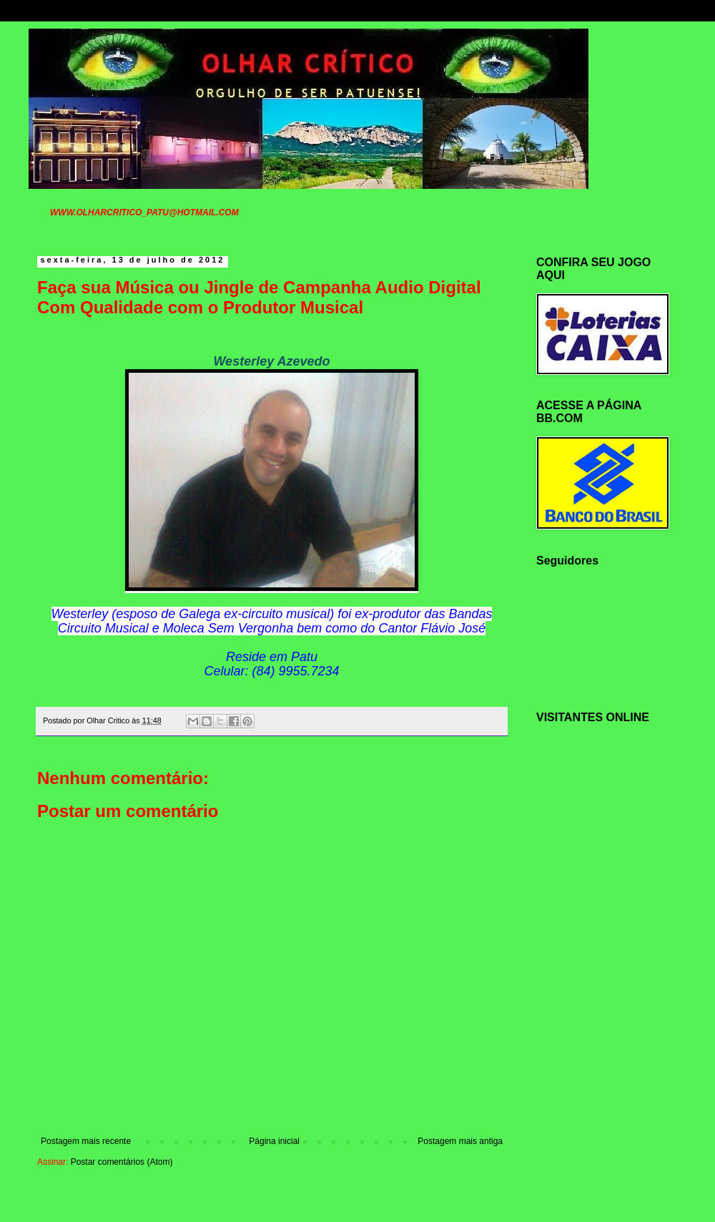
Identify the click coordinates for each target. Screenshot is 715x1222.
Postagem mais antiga (460, 1141)
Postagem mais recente (86, 1141)
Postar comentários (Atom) (122, 1162)
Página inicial (274, 1141)
